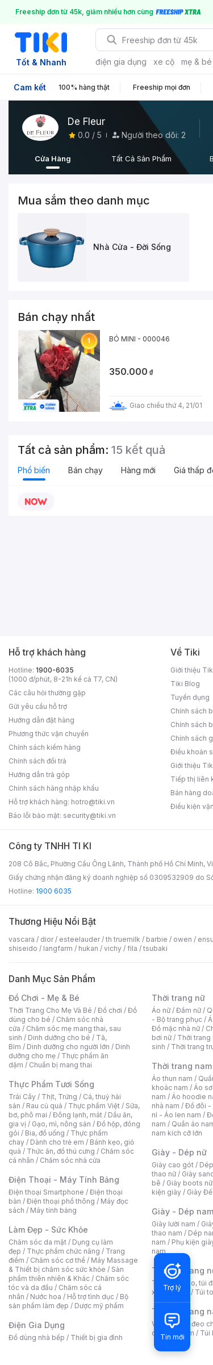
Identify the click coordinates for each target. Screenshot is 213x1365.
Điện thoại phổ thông (61, 1201)
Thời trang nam (182, 1066)
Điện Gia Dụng (37, 1325)
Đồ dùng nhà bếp (37, 1337)
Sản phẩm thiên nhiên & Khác (66, 1274)
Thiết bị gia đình (96, 1337)
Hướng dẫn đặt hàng (41, 720)
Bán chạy (85, 470)
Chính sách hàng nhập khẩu (54, 788)
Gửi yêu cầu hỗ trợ (38, 706)
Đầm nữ (188, 1010)
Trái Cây (22, 1096)
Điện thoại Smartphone (46, 1192)
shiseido (23, 948)
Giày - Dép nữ (179, 1152)
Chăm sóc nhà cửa (70, 1160)
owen (182, 939)
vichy (113, 948)
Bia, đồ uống (45, 1133)
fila (132, 948)
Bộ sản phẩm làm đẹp (68, 1301)
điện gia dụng (121, 61)
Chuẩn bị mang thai (60, 1065)
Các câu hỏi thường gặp (47, 692)
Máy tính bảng (53, 1210)
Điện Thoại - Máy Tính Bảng (64, 1179)
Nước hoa (45, 1296)
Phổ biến (34, 470)
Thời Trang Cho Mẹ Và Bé (50, 1010)
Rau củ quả (44, 1105)
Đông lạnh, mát (77, 1115)
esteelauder (79, 939)
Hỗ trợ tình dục (90, 1296)
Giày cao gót (173, 1165)
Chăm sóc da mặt (37, 1242)
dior (46, 939)
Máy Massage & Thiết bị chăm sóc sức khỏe (73, 1265)
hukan (88, 948)
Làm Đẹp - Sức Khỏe (48, 1229)
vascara (22, 939)
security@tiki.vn (89, 815)
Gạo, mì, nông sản (61, 1124)
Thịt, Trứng (59, 1096)
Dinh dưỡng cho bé (59, 1037)
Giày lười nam (173, 1224)
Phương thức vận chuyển (49, 733)
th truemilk (123, 939)
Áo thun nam (172, 1078)
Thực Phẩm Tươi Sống (51, 1084)
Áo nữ (161, 1010)
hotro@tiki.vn (93, 802)
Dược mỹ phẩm (99, 1305)
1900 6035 (54, 891)
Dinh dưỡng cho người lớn (68, 1046)
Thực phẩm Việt (94, 1105)
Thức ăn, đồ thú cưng (61, 1151)
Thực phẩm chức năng (63, 1251)
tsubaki (155, 948)
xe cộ (163, 61)
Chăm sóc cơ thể (57, 1260)
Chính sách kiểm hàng (45, 747)
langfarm (58, 948)
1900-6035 (55, 670)
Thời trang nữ (178, 998)
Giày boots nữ (189, 1183)
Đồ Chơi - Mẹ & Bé (44, 998)
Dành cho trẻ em (57, 1142)
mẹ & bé (196, 61)
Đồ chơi (110, 1010)
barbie (157, 939)
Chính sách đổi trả (37, 761)
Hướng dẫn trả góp (39, 774)
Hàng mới (138, 470)
